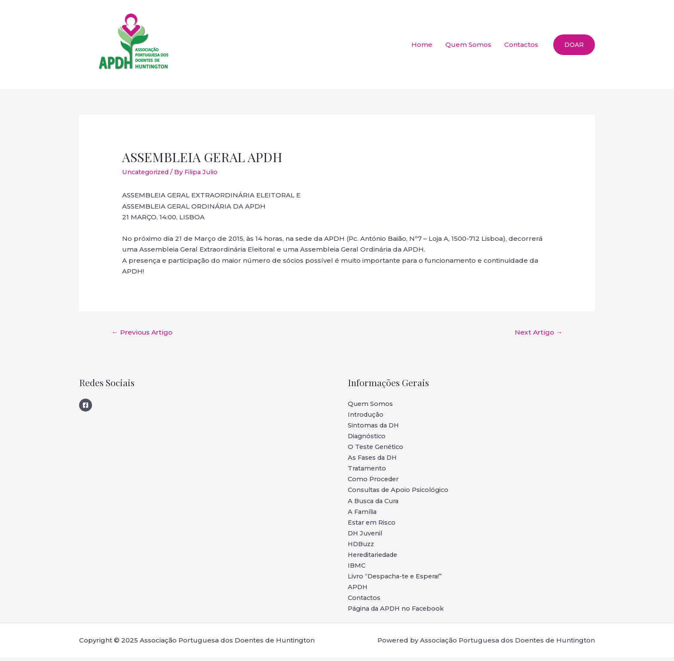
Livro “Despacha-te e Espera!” (397, 579)
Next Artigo (537, 332)
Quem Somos (468, 44)
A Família (363, 514)
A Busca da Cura (375, 503)
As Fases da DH (374, 459)
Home (421, 44)
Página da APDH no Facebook (398, 613)
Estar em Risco (372, 525)
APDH (358, 591)
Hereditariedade (376, 557)
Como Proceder (375, 481)
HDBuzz (362, 547)
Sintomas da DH (374, 426)
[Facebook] (85, 405)
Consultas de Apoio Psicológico (400, 492)
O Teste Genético (376, 448)
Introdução (367, 415)
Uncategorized (147, 172)
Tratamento (368, 470)
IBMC (357, 569)
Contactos (521, 44)
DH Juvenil (366, 536)
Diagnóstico (367, 437)
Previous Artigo (143, 332)
